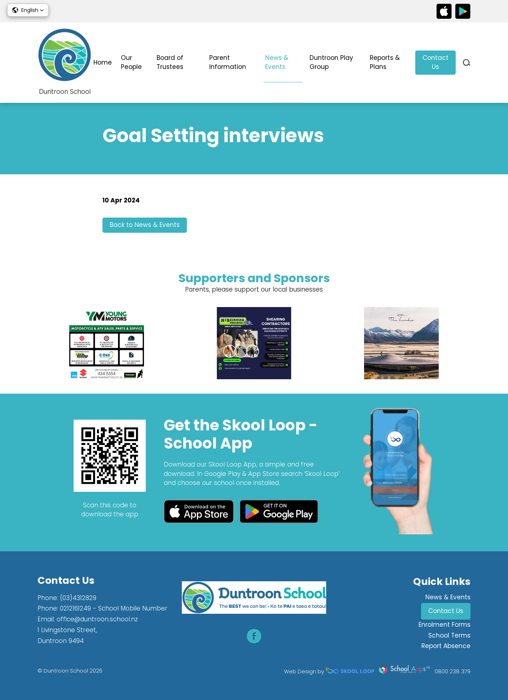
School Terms (449, 635)
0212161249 (75, 608)
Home (102, 62)
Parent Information (227, 62)
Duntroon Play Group (331, 62)
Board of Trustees (170, 62)
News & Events (276, 62)
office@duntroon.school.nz (97, 619)
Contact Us (435, 62)
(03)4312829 (78, 598)
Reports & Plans (385, 62)
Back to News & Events (145, 224)
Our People (131, 62)
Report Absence (445, 646)
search (466, 62)
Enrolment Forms (444, 624)
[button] (28, 10)
